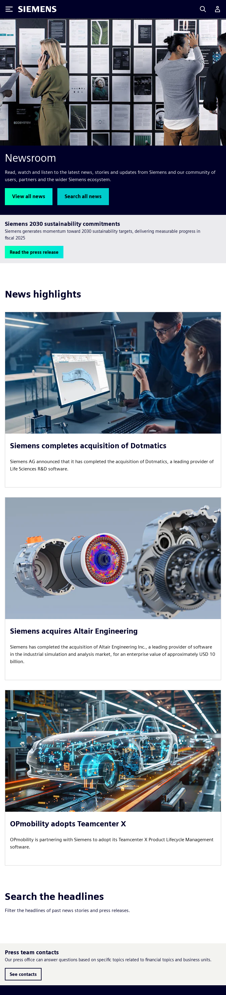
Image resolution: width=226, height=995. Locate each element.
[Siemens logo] (37, 9)
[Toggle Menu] (9, 9)
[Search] (203, 9)
